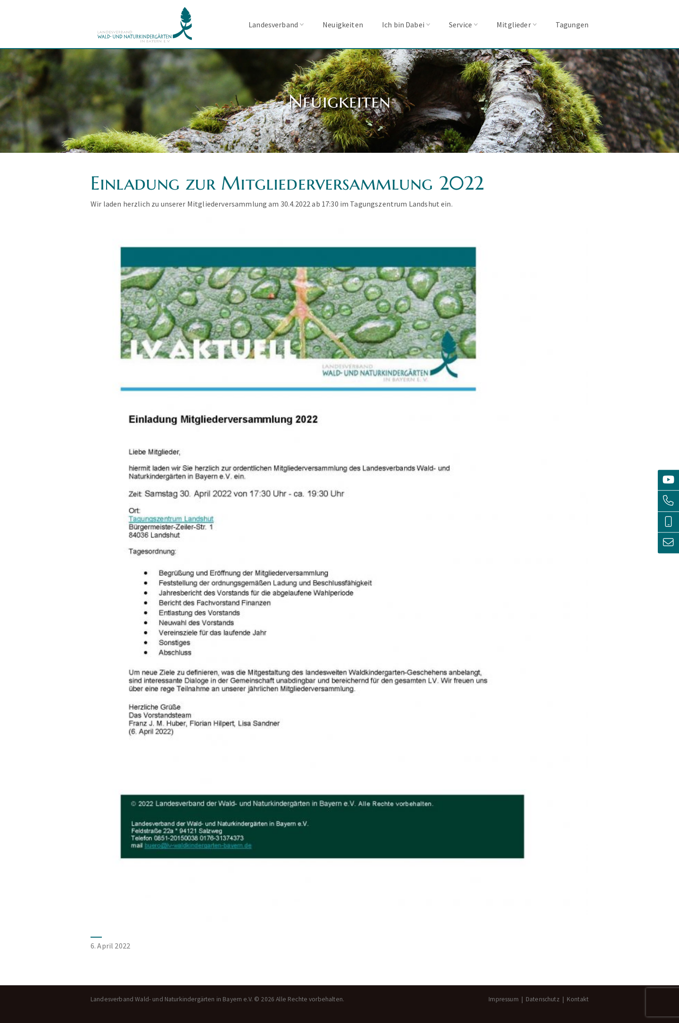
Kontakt (577, 999)
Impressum (503, 999)
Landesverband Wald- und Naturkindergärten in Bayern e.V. (145, 24)
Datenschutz (543, 999)
